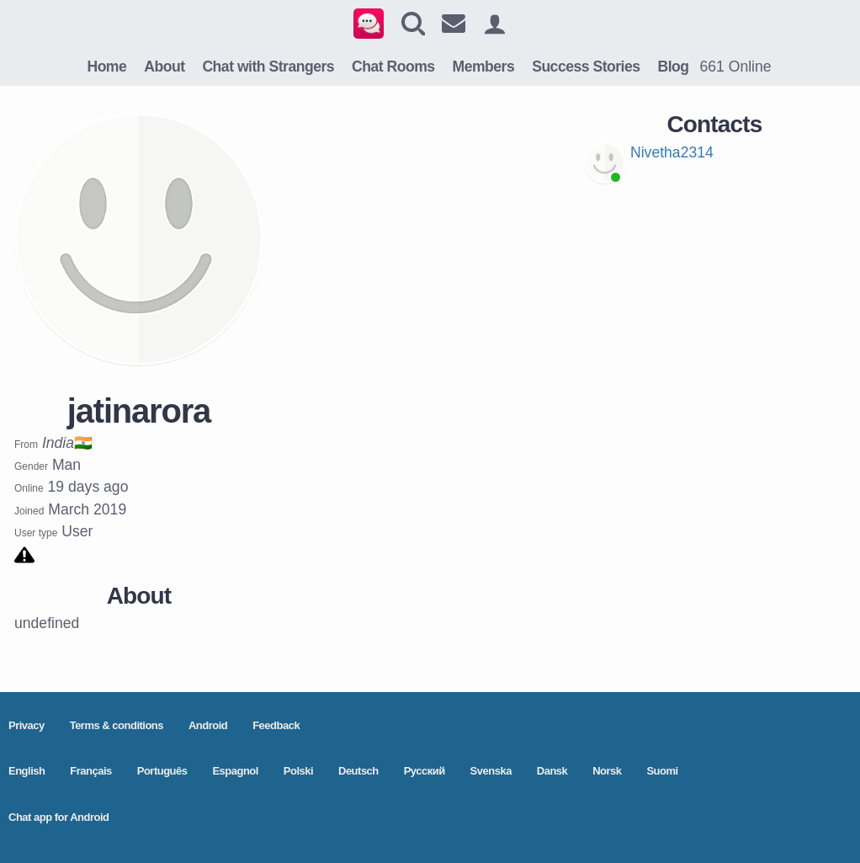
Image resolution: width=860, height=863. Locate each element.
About (164, 66)
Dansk (552, 770)
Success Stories (586, 66)
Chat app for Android (58, 817)
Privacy (26, 725)
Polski (298, 770)
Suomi (661, 770)
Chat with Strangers (268, 66)
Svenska (491, 770)
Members (484, 66)
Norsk (606, 770)
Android (207, 725)
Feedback (276, 725)
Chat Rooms (393, 66)
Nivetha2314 (672, 152)
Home (106, 66)
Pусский (424, 770)
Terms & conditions (116, 725)
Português (162, 770)
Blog (672, 66)
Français (90, 770)
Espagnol (235, 770)
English (26, 770)
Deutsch (358, 770)
